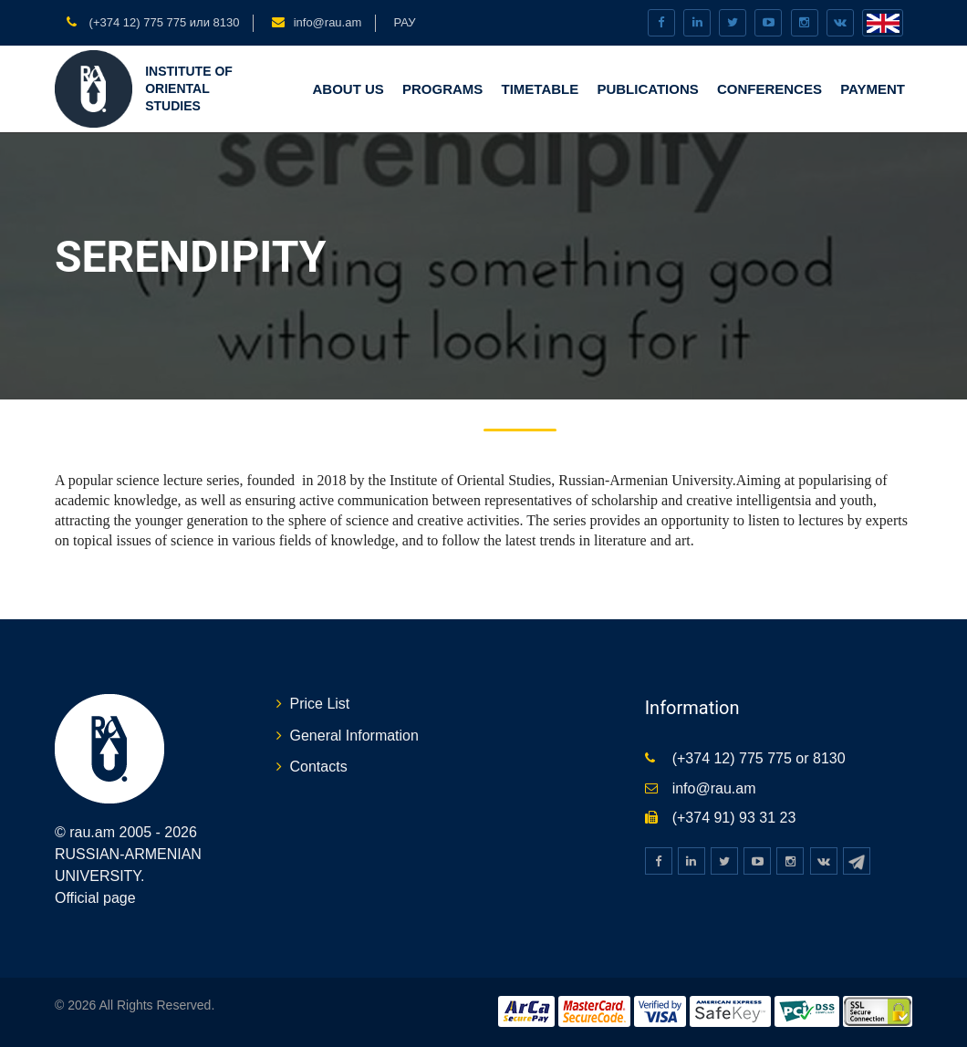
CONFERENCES (769, 89)
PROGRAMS (442, 89)
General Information (354, 735)
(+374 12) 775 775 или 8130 (162, 22)
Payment (872, 89)
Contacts (319, 766)
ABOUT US (347, 89)
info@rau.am (328, 22)
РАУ (404, 22)
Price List (320, 703)
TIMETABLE (540, 89)
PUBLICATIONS (647, 89)
